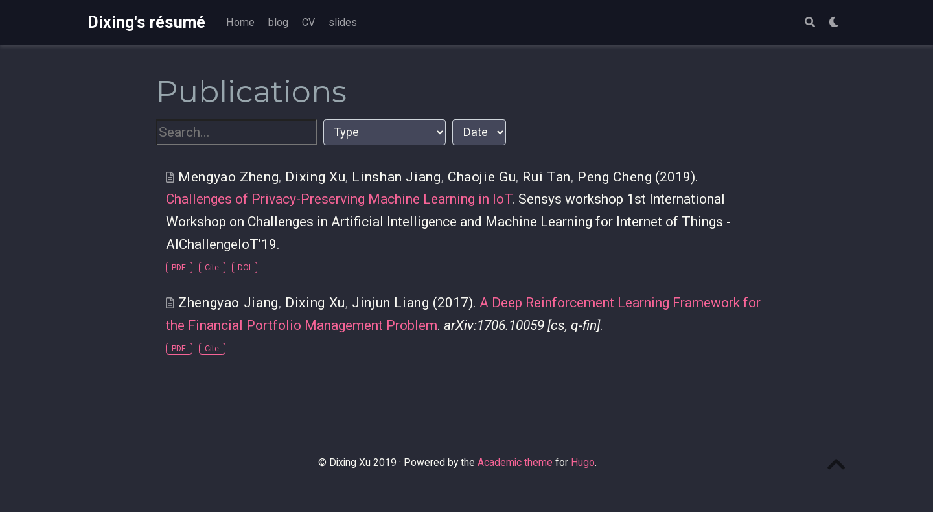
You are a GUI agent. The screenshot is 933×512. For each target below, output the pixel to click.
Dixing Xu (315, 177)
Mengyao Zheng (228, 177)
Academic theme (515, 462)
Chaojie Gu (482, 177)
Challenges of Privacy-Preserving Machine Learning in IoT (339, 199)
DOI (244, 267)
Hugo (583, 462)
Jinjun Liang (391, 302)
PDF (179, 267)
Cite (212, 267)
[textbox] (236, 132)
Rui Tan (546, 177)
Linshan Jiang (396, 177)
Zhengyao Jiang (228, 302)
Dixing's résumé (146, 22)
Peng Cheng (614, 177)
